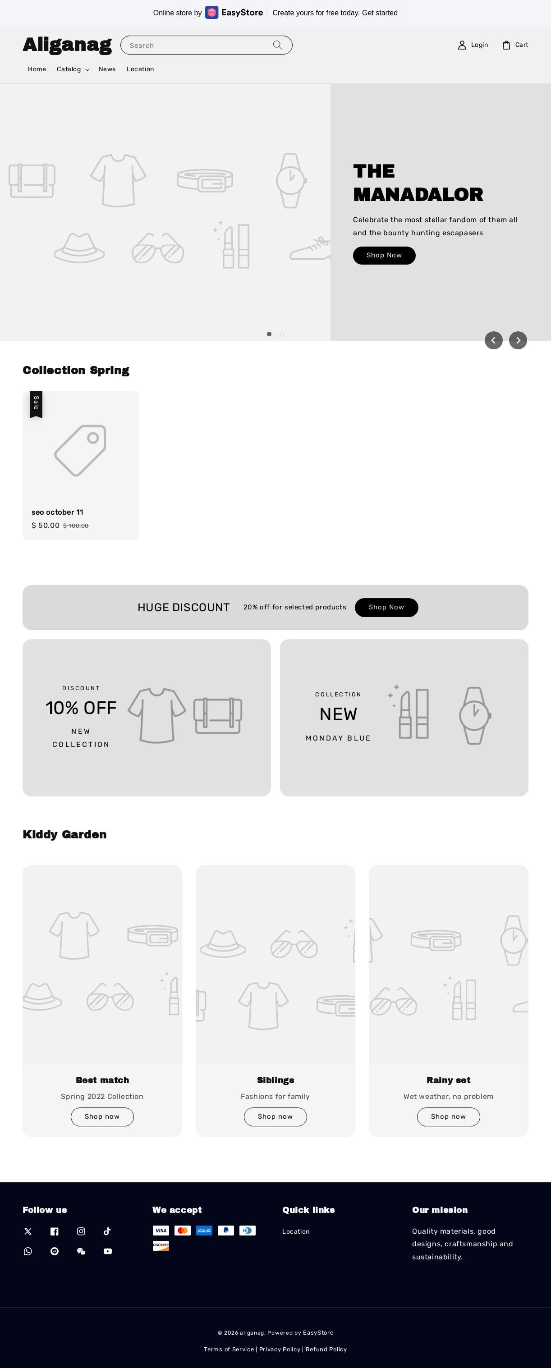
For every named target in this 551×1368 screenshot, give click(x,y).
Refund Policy (326, 1349)
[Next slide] (518, 340)
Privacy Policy (280, 1349)
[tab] (269, 334)
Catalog (69, 69)
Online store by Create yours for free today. (275, 12)
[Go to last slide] (494, 340)
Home (37, 69)
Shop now (102, 1116)
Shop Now (384, 263)
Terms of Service (229, 1349)
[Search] (277, 45)
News (107, 69)
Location (140, 69)
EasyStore (318, 1332)
